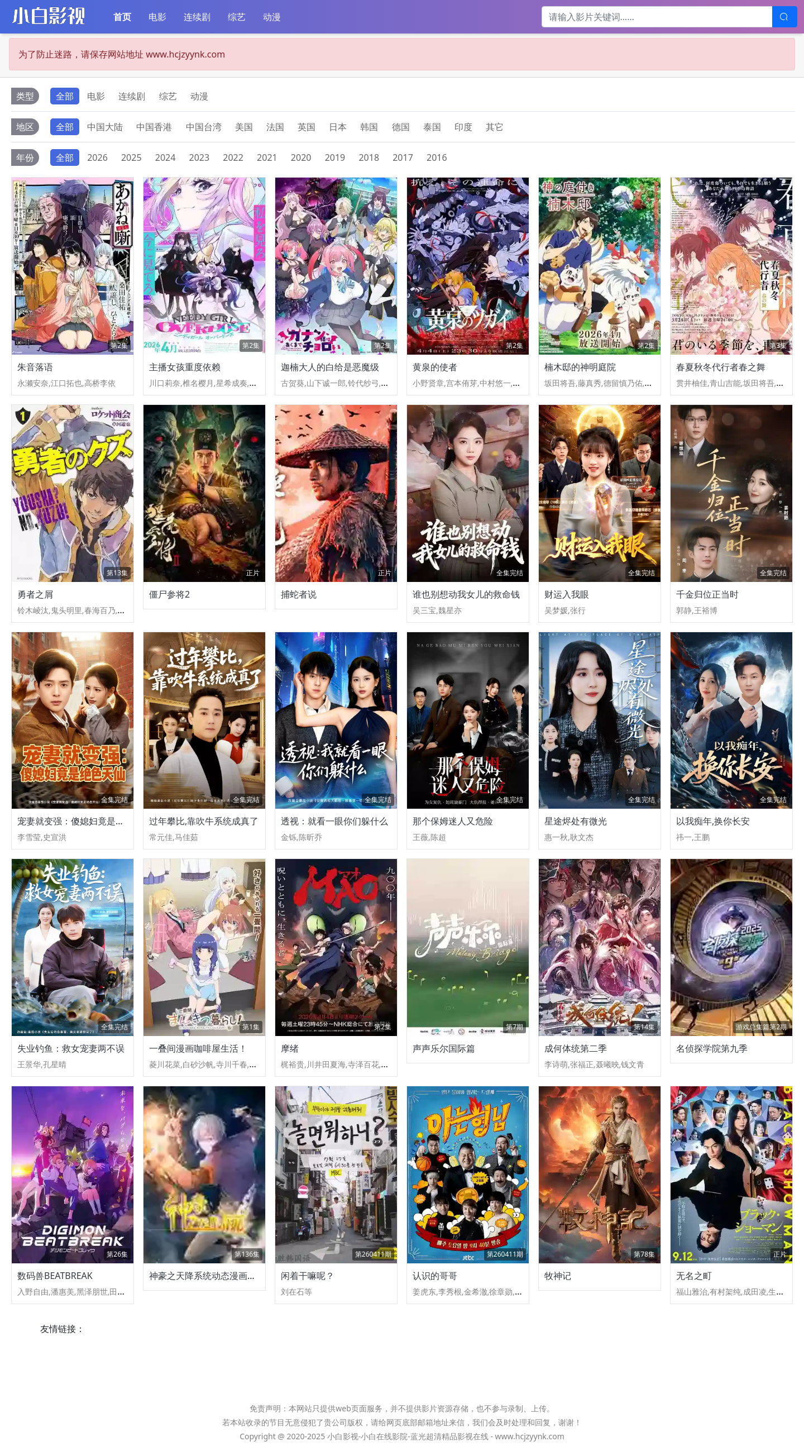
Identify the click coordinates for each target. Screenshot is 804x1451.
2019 (335, 157)
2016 (437, 157)
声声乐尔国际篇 (444, 1048)
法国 (275, 127)
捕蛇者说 (299, 594)
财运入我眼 (566, 594)
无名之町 (694, 1275)
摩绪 (290, 1048)
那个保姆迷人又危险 (453, 821)
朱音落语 (35, 367)
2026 (97, 157)
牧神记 (557, 1275)
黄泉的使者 (435, 367)
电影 (157, 17)
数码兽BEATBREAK (55, 1275)
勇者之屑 (35, 594)
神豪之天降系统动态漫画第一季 (211, 1275)
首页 (122, 17)
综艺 (237, 17)
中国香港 (154, 127)
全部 (65, 96)
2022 (233, 157)
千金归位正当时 (707, 594)
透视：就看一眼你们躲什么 (334, 821)
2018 (368, 157)
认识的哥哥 (435, 1275)
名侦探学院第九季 (712, 1048)
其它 (495, 127)
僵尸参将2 (169, 594)
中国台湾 (204, 127)
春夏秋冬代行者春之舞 (720, 367)
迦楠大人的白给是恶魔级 (330, 367)
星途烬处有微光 (575, 821)
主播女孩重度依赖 (185, 367)
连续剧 (197, 17)
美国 (244, 127)
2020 (301, 157)
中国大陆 (105, 127)
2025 (131, 157)
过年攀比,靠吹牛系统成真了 (204, 821)
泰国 (432, 127)
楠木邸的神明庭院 (580, 367)
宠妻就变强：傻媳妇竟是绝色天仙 (84, 821)
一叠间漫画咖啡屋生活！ (198, 1048)
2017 (403, 157)
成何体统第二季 (575, 1048)
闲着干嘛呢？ (307, 1275)
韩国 (369, 127)
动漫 (272, 17)
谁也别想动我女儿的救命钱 (466, 594)
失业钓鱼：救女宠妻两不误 (71, 1048)
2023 (199, 157)
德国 (401, 127)
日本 (338, 127)
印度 (463, 127)
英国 (306, 127)
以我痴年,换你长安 (713, 821)
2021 (267, 157)
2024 (165, 157)
